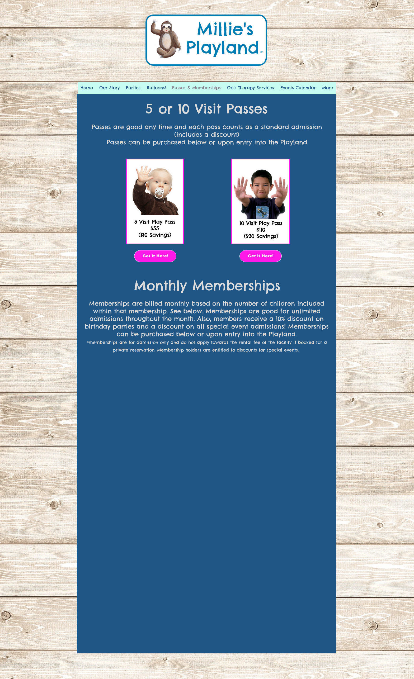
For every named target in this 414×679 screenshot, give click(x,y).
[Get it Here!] (155, 256)
